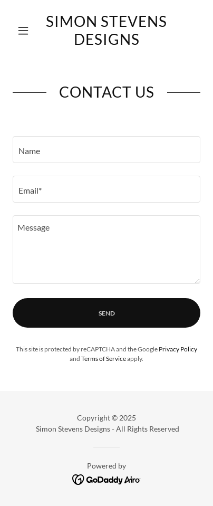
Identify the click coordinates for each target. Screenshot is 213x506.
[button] (27, 30)
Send (107, 313)
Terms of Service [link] (103, 358)
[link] (106, 30)
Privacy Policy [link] (178, 349)
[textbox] (106, 149)
